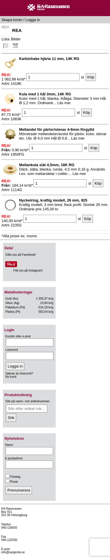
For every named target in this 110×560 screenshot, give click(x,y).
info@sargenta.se (13, 552)
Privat (12, 481)
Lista (5, 42)
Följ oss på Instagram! (28, 270)
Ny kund (10, 376)
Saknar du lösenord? (19, 373)
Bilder (16, 42)
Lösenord (11, 349)
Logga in (33, 20)
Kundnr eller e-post (18, 336)
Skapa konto (11, 20)
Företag (13, 476)
